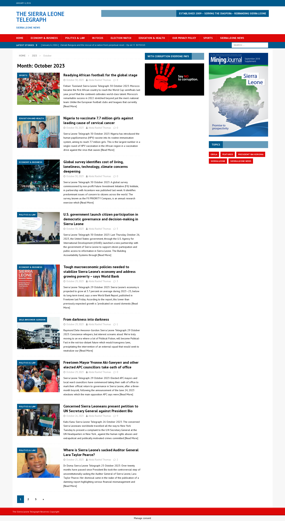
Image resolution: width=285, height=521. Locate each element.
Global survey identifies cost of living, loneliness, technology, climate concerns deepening (95, 166)
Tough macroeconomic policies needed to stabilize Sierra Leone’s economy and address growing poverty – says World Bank (99, 271)
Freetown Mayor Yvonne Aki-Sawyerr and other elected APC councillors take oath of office (101, 364)
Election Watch (121, 38)
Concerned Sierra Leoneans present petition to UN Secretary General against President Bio (100, 408)
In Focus (97, 38)
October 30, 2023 (75, 80)
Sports (208, 38)
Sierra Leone (218, 161)
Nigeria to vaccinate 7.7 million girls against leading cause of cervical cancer (98, 120)
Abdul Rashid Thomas (100, 80)
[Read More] (70, 106)
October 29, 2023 (75, 281)
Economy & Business (44, 38)
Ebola (214, 154)
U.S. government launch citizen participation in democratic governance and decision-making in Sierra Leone (100, 219)
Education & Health (152, 38)
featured (227, 154)
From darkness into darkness (86, 319)
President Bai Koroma (250, 154)
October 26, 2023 (75, 415)
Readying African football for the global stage (100, 75)
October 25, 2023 (75, 459)
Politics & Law (75, 38)
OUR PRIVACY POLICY (184, 38)
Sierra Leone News (232, 38)
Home (19, 38)
